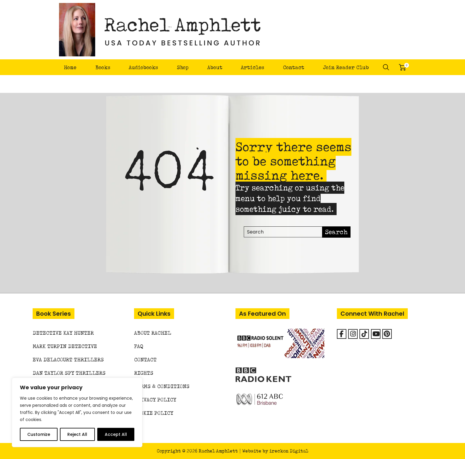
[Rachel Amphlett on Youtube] (375, 334)
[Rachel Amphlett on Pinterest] (387, 334)
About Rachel (152, 333)
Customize (38, 434)
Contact (293, 67)
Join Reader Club (346, 67)
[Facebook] (341, 334)
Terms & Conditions (161, 386)
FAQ (138, 346)
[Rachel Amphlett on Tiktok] (364, 334)
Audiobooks (143, 67)
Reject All (77, 434)
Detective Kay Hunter (63, 333)
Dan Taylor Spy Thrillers (69, 373)
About (214, 67)
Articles (252, 67)
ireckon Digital (288, 451)
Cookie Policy (153, 413)
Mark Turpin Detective (65, 346)
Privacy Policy (155, 399)
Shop (183, 67)
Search (386, 67)
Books (102, 67)
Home (70, 67)
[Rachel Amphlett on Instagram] (353, 334)
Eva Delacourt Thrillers (68, 359)
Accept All (116, 434)
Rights (143, 373)
